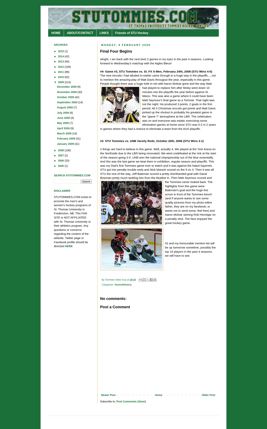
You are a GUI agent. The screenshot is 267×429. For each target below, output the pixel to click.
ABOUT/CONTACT (80, 33)
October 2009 (66, 97)
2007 (61, 155)
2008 (61, 150)
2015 (61, 51)
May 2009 (63, 123)
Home (158, 395)
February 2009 (66, 138)
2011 (61, 71)
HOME (55, 33)
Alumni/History (123, 284)
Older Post (208, 395)
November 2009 (67, 92)
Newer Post (108, 395)
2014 (61, 56)
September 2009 (67, 102)
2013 (61, 61)
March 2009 (64, 133)
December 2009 (67, 86)
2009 (61, 82)
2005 (61, 165)
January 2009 (66, 143)
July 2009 (63, 112)
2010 (61, 77)
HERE (69, 246)
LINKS (104, 33)
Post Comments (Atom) (131, 401)
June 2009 (64, 117)
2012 (61, 66)
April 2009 (64, 128)
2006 (61, 160)
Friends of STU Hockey (131, 33)
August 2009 (65, 107)
